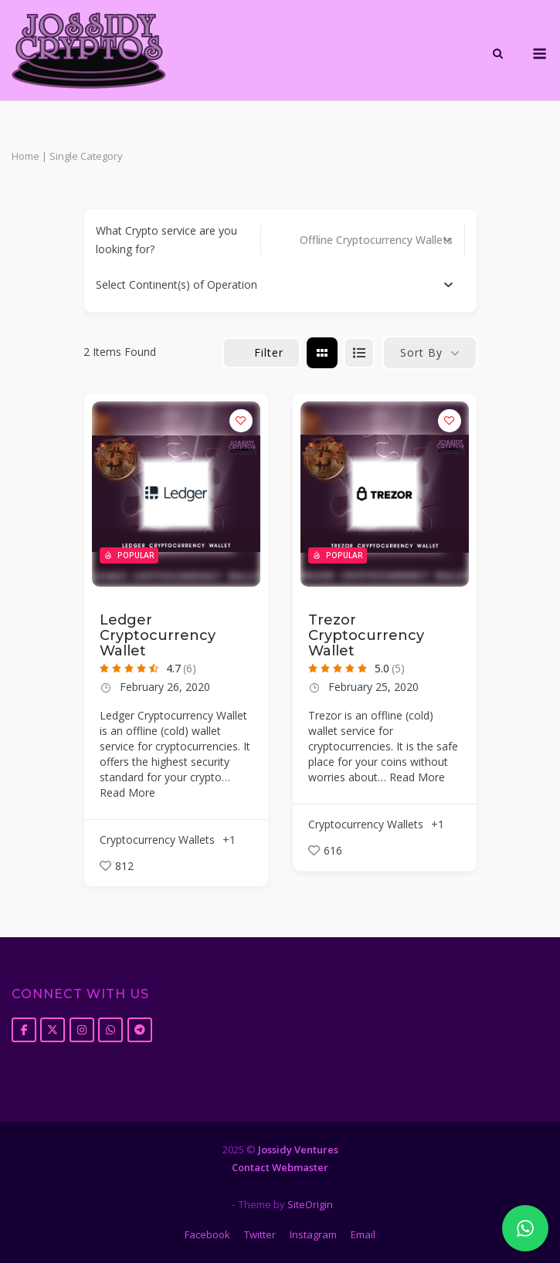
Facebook (207, 1234)
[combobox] (274, 284)
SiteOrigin (310, 1204)
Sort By (421, 352)
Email (363, 1234)
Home (25, 156)
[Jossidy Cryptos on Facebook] (24, 1030)
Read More (127, 792)
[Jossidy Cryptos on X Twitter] (52, 1030)
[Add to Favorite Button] (241, 420)
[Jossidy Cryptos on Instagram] (82, 1030)
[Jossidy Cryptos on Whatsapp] (110, 1030)
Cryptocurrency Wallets (157, 839)
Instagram (313, 1234)
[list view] (359, 352)
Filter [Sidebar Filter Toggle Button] (261, 352)
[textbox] (176, 284)
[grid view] (322, 352)
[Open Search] (497, 55)
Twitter (260, 1234)
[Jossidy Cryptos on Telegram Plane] (139, 1030)
